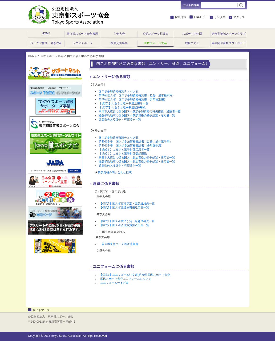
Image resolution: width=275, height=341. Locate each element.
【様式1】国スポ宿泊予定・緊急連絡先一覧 (127, 203)
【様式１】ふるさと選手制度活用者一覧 (124, 149)
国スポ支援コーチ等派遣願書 (119, 244)
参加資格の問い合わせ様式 (115, 172)
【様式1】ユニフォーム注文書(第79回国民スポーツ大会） (136, 274)
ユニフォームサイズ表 (114, 282)
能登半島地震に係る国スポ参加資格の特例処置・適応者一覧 (137, 115)
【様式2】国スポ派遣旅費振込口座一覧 (124, 207)
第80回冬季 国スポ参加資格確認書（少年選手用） (131, 145)
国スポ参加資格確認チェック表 (118, 91)
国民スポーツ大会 (51, 56)
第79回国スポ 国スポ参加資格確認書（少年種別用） (133, 99)
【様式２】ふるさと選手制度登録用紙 (123, 153)
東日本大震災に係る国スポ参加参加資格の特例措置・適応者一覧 (140, 111)
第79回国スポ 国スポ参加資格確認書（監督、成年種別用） (137, 95)
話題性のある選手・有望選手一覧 (120, 119)
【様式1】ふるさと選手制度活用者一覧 (123, 103)
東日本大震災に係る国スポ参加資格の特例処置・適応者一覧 (137, 157)
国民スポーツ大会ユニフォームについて (125, 278)
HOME (32, 55)
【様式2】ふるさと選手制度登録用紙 (122, 107)
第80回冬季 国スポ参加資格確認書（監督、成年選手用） (135, 141)
